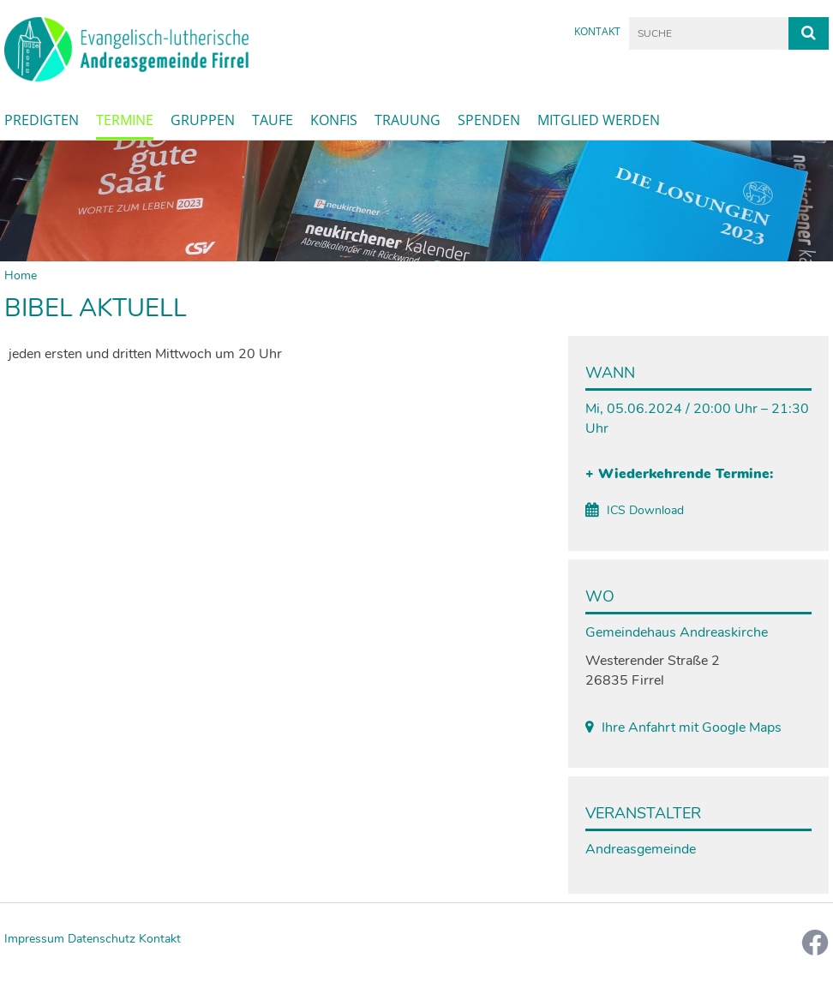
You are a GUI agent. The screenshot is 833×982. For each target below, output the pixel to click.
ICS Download (645, 510)
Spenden (489, 120)
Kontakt (597, 31)
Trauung (407, 120)
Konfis (333, 120)
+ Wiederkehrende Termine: (679, 473)
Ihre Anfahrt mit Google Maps (692, 727)
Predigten (41, 120)
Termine (124, 120)
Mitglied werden (598, 120)
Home (20, 275)
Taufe (272, 120)
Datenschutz (101, 939)
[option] (416, 201)
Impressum (34, 939)
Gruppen (203, 120)
